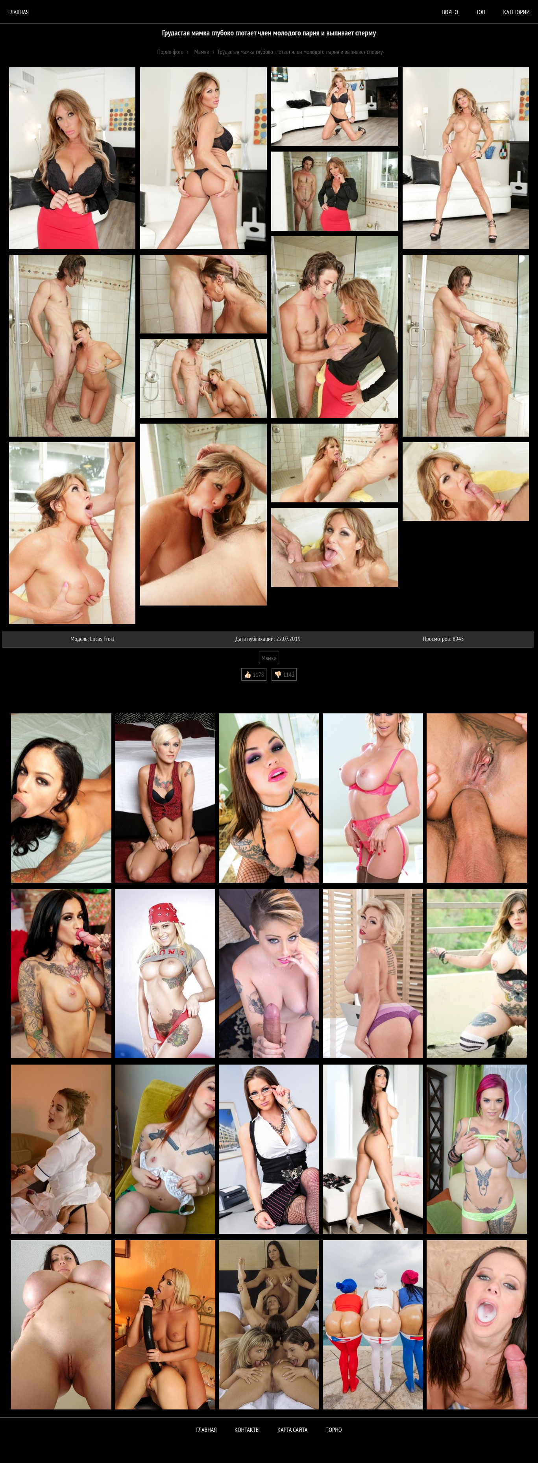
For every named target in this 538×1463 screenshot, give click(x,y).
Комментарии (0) (25, 687)
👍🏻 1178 (254, 674)
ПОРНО (333, 1429)
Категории (516, 12)
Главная (18, 12)
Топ (480, 12)
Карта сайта (292, 1429)
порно (450, 12)
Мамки (268, 658)
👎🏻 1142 (284, 674)
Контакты (247, 1429)
